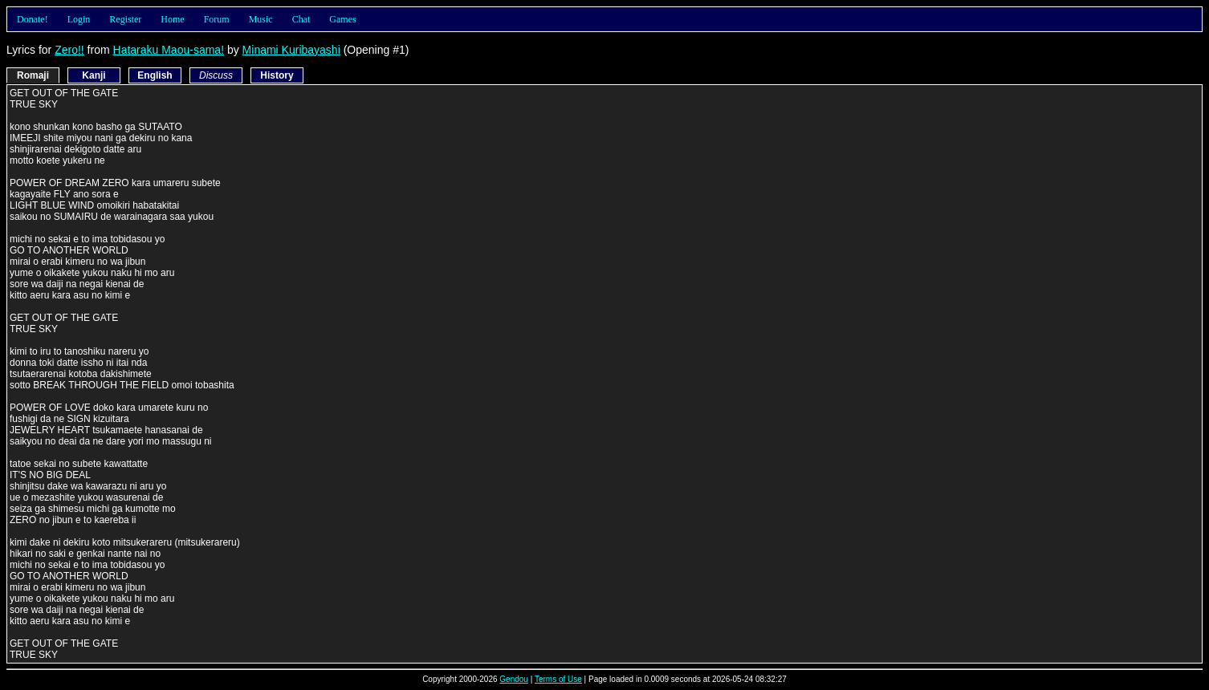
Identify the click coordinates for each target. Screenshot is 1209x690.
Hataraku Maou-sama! (169, 49)
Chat (301, 19)
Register (125, 19)
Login (79, 19)
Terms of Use (558, 679)
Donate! (32, 19)
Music (261, 19)
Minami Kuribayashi (291, 49)
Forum (217, 19)
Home (172, 19)
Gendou (513, 679)
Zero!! (69, 49)
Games (342, 19)
